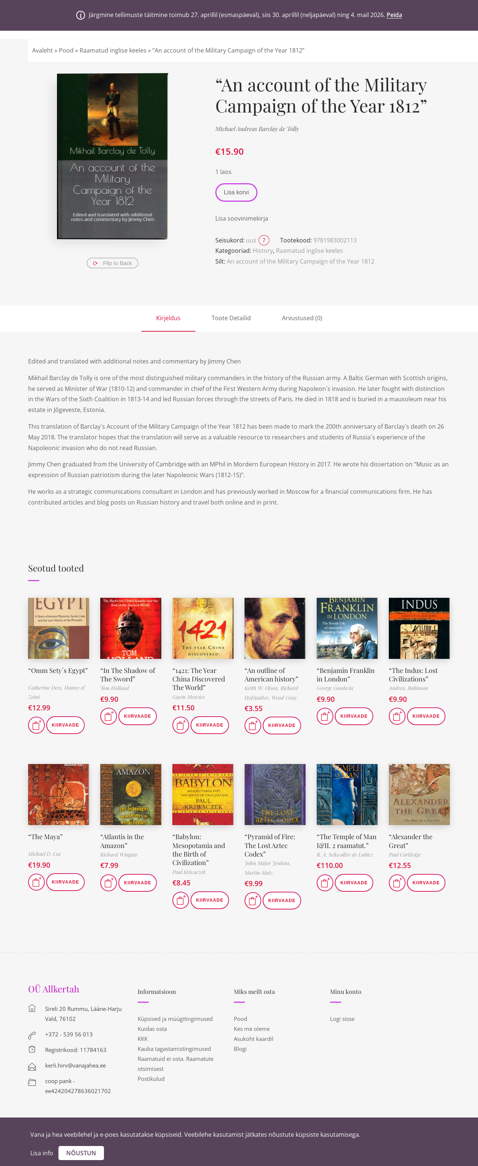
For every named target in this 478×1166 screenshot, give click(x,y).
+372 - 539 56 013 (69, 1034)
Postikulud (151, 1078)
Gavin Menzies (188, 696)
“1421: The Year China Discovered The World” (198, 679)
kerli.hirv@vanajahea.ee (75, 1065)
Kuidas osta (152, 1028)
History (263, 251)
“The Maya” (45, 836)
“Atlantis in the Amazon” (122, 841)
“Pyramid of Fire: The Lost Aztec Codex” (270, 845)
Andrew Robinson (408, 687)
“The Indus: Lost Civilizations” (413, 674)
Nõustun (81, 1153)
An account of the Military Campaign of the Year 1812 (300, 261)
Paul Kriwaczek (189, 871)
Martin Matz (259, 872)
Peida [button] (394, 15)
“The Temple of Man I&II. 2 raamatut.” (347, 841)
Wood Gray (284, 697)
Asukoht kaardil (253, 1038)
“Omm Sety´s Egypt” (58, 670)
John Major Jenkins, (268, 863)
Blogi (240, 1048)
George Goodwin (335, 687)
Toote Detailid (231, 318)
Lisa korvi (236, 192)
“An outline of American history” (271, 674)
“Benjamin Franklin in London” (346, 674)
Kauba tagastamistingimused (174, 1048)
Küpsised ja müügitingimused (175, 1018)
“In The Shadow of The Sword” (127, 674)
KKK (143, 1038)
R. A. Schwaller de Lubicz (345, 854)
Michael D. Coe (44, 853)
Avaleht (42, 50)
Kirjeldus (168, 318)
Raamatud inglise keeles (113, 50)
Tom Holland (114, 687)
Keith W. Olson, (262, 687)
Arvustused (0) (302, 318)
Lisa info (41, 1153)
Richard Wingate (119, 854)
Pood (66, 50)
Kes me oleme (252, 1028)
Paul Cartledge (405, 854)
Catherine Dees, (46, 687)
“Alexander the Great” (410, 841)
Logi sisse (342, 1018)
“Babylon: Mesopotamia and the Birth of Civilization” (198, 849)
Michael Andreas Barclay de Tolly (257, 129)
